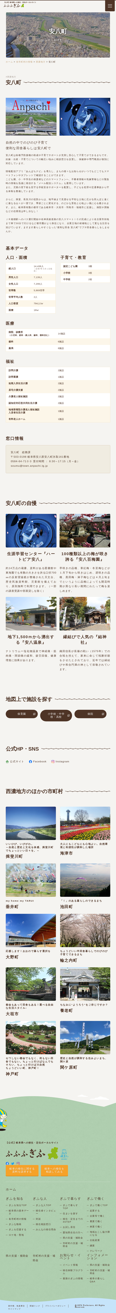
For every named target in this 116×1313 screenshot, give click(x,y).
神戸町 (12, 1074)
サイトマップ (14, 1309)
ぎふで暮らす (70, 1198)
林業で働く (96, 1226)
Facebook (38, 761)
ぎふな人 (40, 1198)
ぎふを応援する (17, 1229)
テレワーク (96, 1251)
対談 (38, 1219)
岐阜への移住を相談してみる (54, 1170)
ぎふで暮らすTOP (70, 1206)
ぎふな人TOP (43, 1205)
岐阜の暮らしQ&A (97, 1280)
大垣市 (12, 1014)
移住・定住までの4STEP (73, 1220)
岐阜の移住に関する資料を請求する (22, 1170)
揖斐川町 (14, 856)
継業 (92, 1245)
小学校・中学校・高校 (56, 715)
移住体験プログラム (73, 1271)
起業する (95, 1210)
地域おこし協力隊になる (100, 1233)
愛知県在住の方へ (73, 1232)
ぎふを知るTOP (18, 1205)
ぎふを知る (15, 1198)
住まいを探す (70, 1213)
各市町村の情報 (24, 62)
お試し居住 (69, 1227)
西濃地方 (40, 62)
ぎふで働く (96, 1198)
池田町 (66, 907)
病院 (90, 713)
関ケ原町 (68, 1067)
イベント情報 (70, 1265)
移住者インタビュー (46, 1212)
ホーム (9, 62)
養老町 (66, 1010)
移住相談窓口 (43, 1224)
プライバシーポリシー (55, 1306)
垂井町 (12, 907)
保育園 (22, 713)
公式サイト (15, 761)
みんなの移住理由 (46, 1229)
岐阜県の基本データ (19, 1212)
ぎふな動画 (15, 1224)
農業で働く (96, 1221)
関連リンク (35, 1306)
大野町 (12, 957)
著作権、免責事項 (16, 1306)
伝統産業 (95, 1240)
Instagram (60, 761)
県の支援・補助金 (73, 1237)
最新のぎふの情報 (73, 1278)
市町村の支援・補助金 (73, 1244)
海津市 (66, 853)
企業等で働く (97, 1216)
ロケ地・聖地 (16, 1235)
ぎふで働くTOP (99, 1205)
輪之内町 (68, 960)
